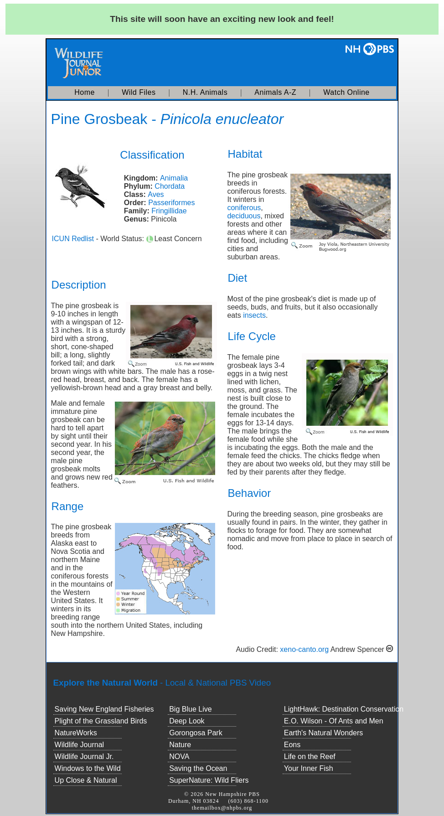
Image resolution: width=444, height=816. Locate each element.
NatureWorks (76, 733)
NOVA (179, 756)
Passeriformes (171, 203)
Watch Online (346, 92)
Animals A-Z (275, 92)
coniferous (244, 208)
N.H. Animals (205, 92)
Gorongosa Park (195, 733)
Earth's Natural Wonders (323, 733)
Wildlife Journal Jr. (84, 756)
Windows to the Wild (88, 768)
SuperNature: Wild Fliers (208, 780)
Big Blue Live (190, 709)
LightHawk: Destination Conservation (343, 709)
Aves (156, 194)
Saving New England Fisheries (104, 709)
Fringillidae (168, 211)
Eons (292, 745)
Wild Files (138, 92)
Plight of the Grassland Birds (101, 721)
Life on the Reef (310, 756)
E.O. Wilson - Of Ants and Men (333, 721)
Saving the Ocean (198, 768)
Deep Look (186, 721)
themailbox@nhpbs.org (222, 808)
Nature (180, 745)
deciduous (243, 216)
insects (254, 315)
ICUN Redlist (73, 239)
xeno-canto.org (304, 649)
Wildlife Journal (79, 745)
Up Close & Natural (86, 780)
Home (84, 92)
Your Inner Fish (308, 768)
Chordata (170, 186)
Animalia (174, 178)
